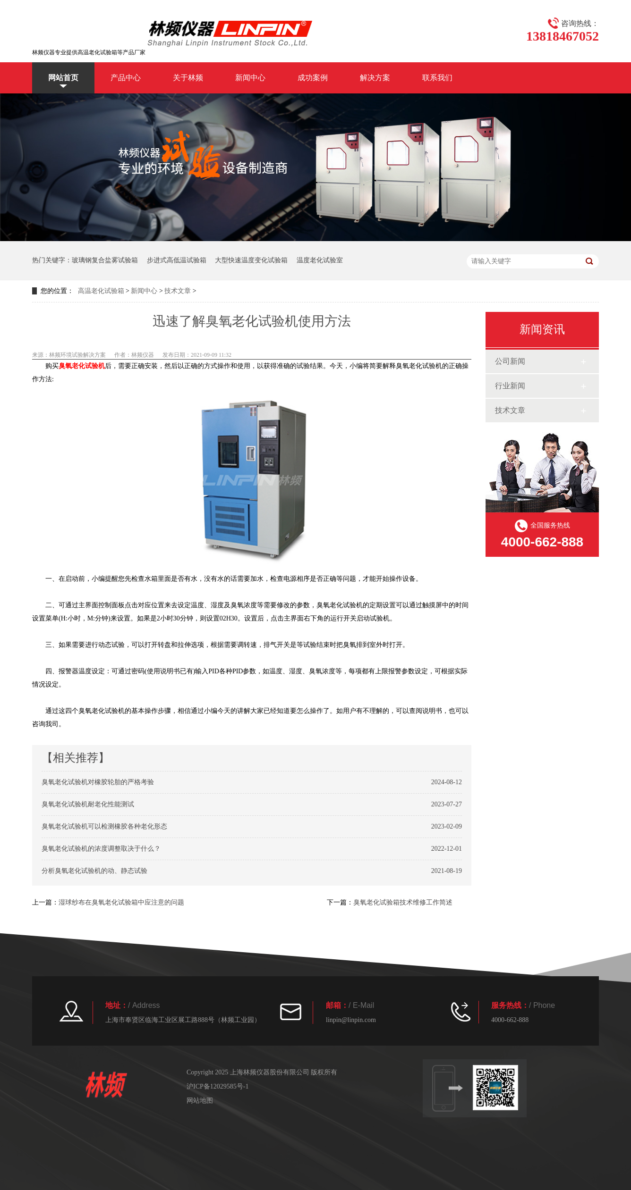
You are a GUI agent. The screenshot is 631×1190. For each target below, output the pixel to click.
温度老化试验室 (320, 260)
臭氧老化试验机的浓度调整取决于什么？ (101, 848)
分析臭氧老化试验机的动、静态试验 (94, 870)
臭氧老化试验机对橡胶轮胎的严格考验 (98, 782)
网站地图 (200, 1100)
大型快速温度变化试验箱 (251, 260)
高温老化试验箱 (101, 290)
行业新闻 (510, 386)
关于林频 (188, 78)
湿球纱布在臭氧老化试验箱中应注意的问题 (121, 902)
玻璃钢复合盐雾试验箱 (105, 260)
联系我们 (437, 78)
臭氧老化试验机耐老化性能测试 (88, 804)
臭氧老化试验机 (82, 365)
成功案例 (313, 78)
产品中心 (126, 78)
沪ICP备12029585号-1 (217, 1086)
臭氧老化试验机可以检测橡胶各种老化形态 (104, 826)
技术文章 (177, 290)
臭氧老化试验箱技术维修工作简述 (402, 902)
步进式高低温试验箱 (176, 260)
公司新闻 (510, 361)
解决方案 (375, 78)
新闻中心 (250, 78)
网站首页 (63, 78)
